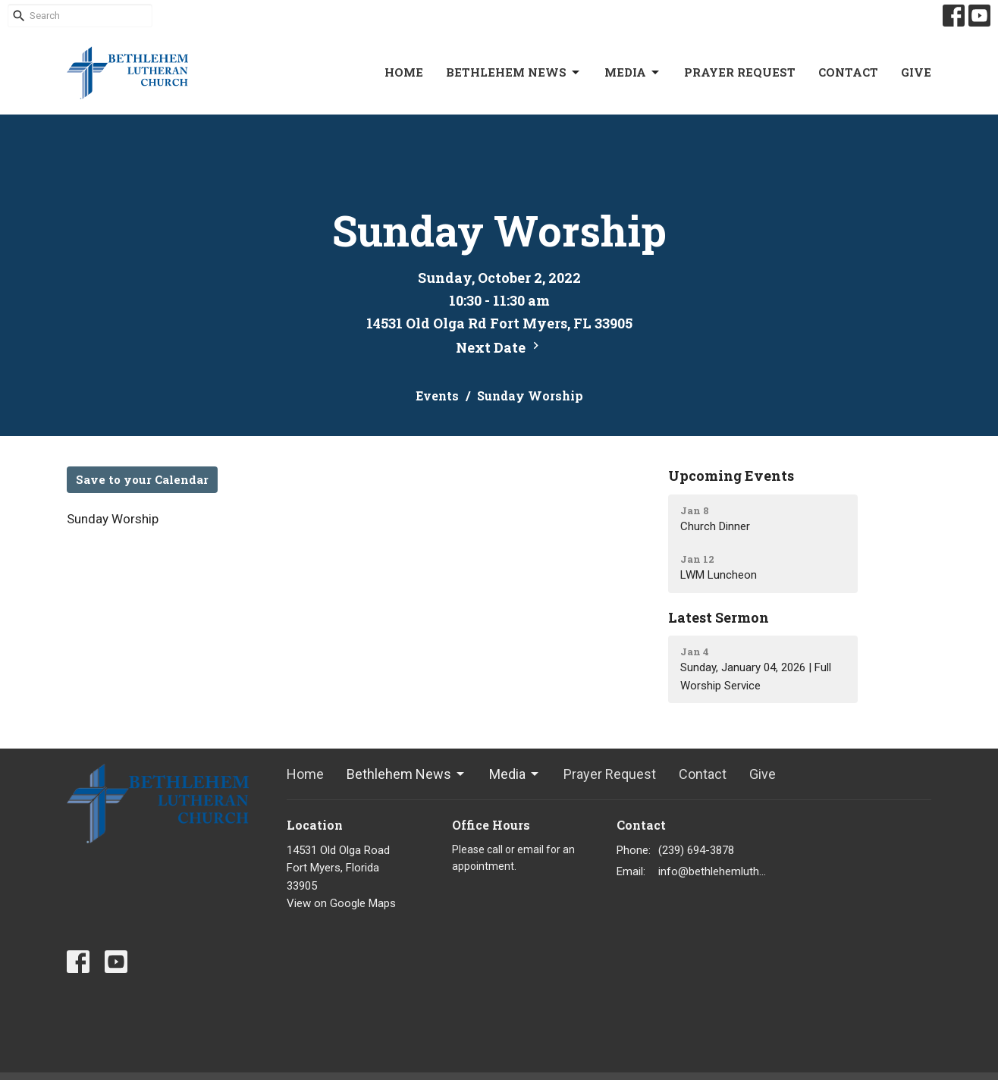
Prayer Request (740, 72)
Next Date (499, 347)
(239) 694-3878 (696, 850)
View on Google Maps (341, 903)
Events (437, 395)
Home (403, 72)
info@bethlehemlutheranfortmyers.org (712, 871)
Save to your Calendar (142, 479)
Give (916, 72)
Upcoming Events (731, 475)
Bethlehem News (514, 72)
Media (632, 72)
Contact (848, 72)
